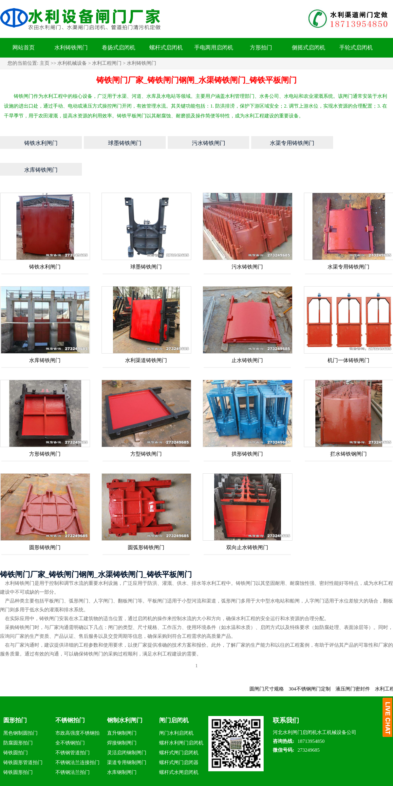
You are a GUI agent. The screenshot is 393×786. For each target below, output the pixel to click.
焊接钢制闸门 (122, 719)
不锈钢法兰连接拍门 (77, 738)
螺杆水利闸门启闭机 (181, 719)
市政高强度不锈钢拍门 (77, 710)
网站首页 (23, 47)
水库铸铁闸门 (45, 336)
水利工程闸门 (107, 63)
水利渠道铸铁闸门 (146, 336)
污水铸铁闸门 (247, 243)
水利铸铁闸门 (71, 47)
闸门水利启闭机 (176, 709)
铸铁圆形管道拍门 (23, 738)
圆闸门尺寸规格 (272, 665)
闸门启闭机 (174, 696)
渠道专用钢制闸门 (126, 738)
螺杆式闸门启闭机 (178, 728)
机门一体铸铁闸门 (348, 336)
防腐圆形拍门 (18, 719)
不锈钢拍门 (70, 696)
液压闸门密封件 (358, 665)
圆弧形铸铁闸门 (146, 523)
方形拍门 (261, 47)
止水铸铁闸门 (247, 336)
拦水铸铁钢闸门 (348, 430)
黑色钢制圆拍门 (20, 709)
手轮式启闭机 (356, 47)
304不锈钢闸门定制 (315, 665)
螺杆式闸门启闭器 (178, 738)
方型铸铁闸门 (146, 430)
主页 (44, 63)
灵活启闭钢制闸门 (126, 728)
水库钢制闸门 (122, 748)
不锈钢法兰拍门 (72, 748)
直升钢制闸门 (122, 709)
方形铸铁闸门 (45, 430)
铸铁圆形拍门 (18, 748)
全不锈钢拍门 (70, 719)
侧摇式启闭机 (308, 47)
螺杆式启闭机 (166, 47)
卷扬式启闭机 (118, 47)
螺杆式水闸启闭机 (178, 748)
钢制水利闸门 (124, 696)
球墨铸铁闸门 (146, 243)
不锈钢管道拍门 (72, 728)
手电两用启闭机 (213, 47)
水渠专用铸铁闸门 (348, 243)
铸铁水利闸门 (45, 243)
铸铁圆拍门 (15, 728)
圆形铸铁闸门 (45, 523)
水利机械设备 (72, 63)
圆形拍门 (15, 696)
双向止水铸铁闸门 (247, 523)
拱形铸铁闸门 (247, 430)
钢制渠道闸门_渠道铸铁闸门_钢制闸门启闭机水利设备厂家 (274, 780)
